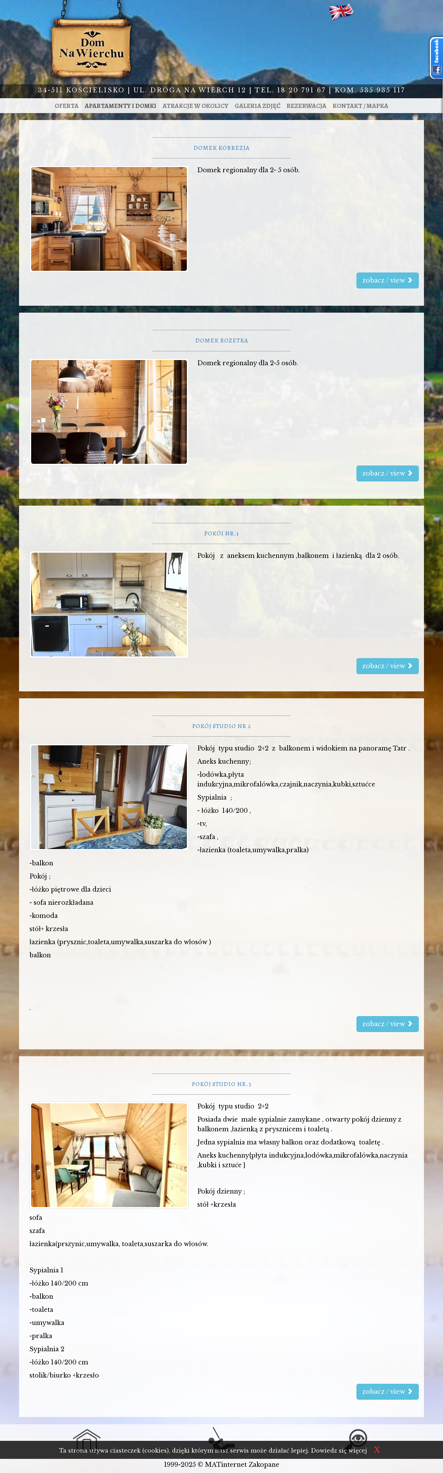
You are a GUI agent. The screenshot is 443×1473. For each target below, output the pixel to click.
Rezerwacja (306, 105)
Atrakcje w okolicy (195, 105)
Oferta (67, 105)
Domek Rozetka (221, 340)
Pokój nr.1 (221, 533)
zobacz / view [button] (387, 280)
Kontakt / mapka (360, 105)
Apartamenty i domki (120, 105)
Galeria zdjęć (257, 105)
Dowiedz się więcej (339, 1450)
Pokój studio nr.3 (222, 1084)
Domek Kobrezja (221, 148)
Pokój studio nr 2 (221, 726)
